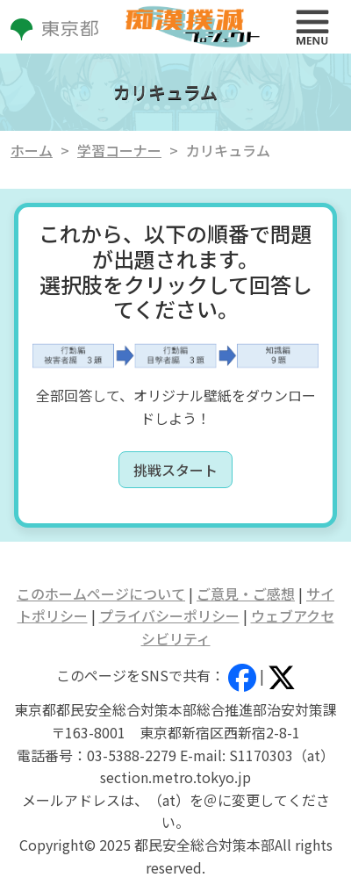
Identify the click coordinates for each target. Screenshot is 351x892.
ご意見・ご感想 (246, 593)
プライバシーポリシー (169, 615)
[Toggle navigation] (312, 27)
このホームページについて (101, 593)
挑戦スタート (175, 469)
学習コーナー (119, 150)
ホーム (32, 150)
